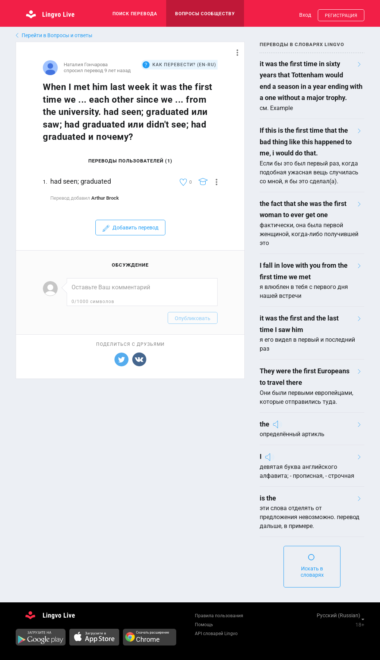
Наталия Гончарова (86, 64)
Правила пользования (219, 615)
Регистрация (341, 15)
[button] (234, 52)
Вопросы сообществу (205, 13)
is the (268, 498)
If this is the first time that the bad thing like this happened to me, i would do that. (306, 141)
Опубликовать (192, 318)
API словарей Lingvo (216, 633)
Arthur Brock (105, 198)
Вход (305, 15)
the (264, 424)
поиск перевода (135, 13)
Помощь (204, 624)
